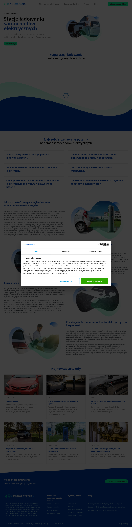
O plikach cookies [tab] (95, 251)
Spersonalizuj (66, 281)
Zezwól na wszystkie (94, 281)
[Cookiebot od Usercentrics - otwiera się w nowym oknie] (100, 244)
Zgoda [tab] (36, 251)
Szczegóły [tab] (66, 251)
